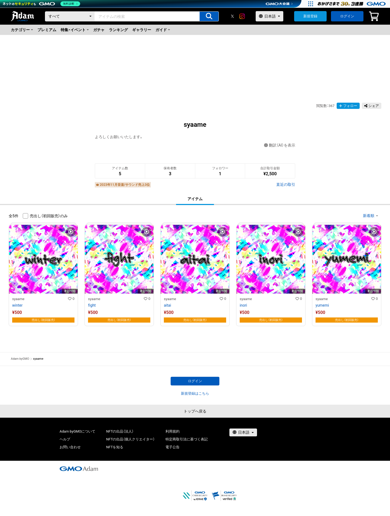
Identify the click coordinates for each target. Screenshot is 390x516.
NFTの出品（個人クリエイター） (130, 439)
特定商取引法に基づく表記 (186, 439)
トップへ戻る (195, 411)
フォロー (348, 106)
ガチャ (99, 30)
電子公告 (172, 447)
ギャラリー (141, 30)
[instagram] (242, 16)
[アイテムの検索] (209, 16)
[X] (232, 16)
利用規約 (172, 431)
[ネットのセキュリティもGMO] (41, 4)
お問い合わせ (70, 447)
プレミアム (46, 30)
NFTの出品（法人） (120, 431)
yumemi (322, 305)
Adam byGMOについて (77, 431)
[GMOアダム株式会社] (79, 468)
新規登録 (310, 16)
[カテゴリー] (70, 16)
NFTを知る (114, 447)
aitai (167, 305)
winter (17, 305)
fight (92, 305)
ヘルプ (65, 439)
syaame (18, 299)
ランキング (118, 30)
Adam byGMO (20, 359)
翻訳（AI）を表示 (279, 145)
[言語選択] (269, 16)
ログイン (347, 16)
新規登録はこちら (195, 393)
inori (243, 305)
